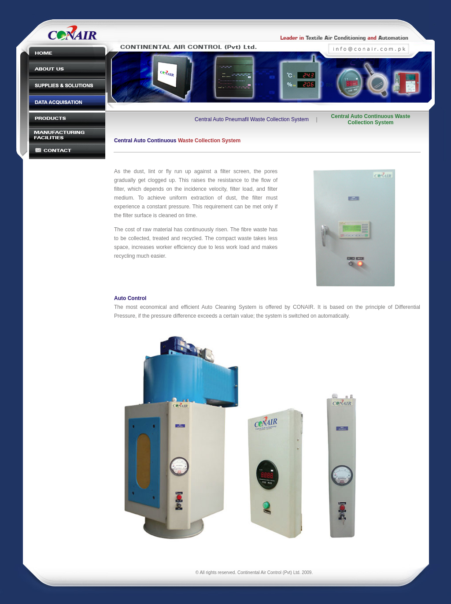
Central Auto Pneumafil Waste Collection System (252, 119)
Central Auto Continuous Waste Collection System (370, 119)
